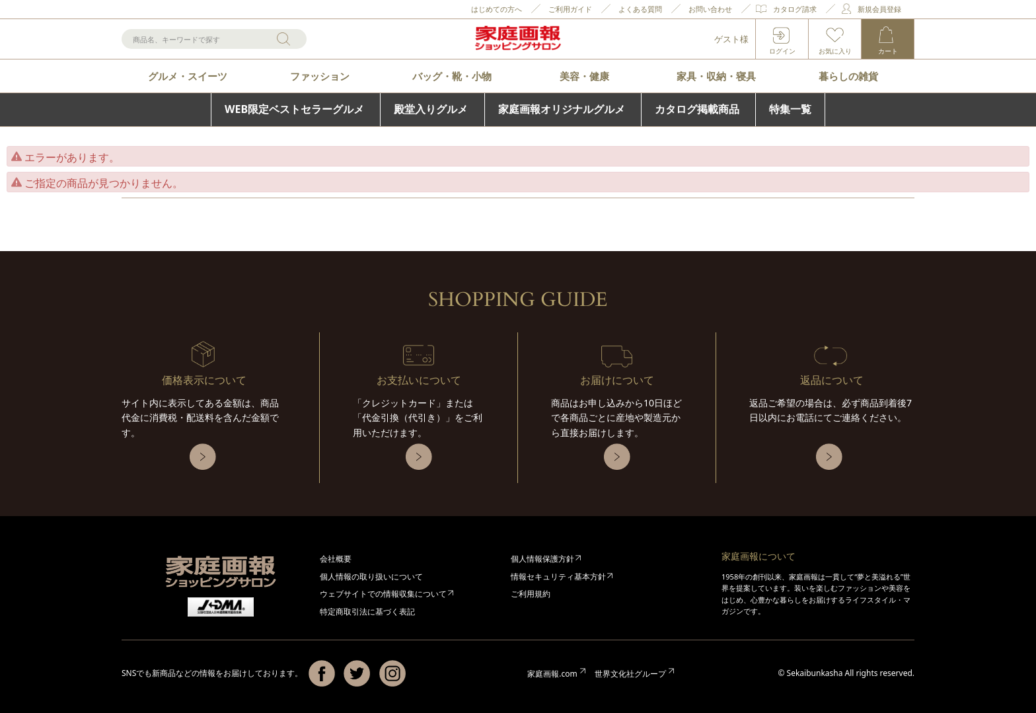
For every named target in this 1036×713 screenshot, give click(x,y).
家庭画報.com (552, 673)
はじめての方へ (496, 9)
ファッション (320, 76)
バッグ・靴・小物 (452, 76)
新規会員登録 (879, 9)
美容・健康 (584, 76)
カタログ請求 (795, 9)
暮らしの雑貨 (848, 76)
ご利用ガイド (570, 9)
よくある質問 (640, 9)
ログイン (782, 51)
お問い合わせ (710, 9)
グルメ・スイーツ (187, 76)
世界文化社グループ (630, 673)
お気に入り (835, 51)
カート (888, 51)
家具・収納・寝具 (716, 76)
